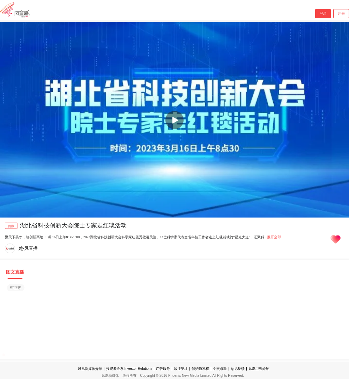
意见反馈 (238, 369)
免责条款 (220, 369)
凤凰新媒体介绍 (90, 369)
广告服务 (163, 369)
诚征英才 (181, 369)
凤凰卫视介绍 (258, 369)
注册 (341, 13)
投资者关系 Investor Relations (129, 369)
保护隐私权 (200, 369)
